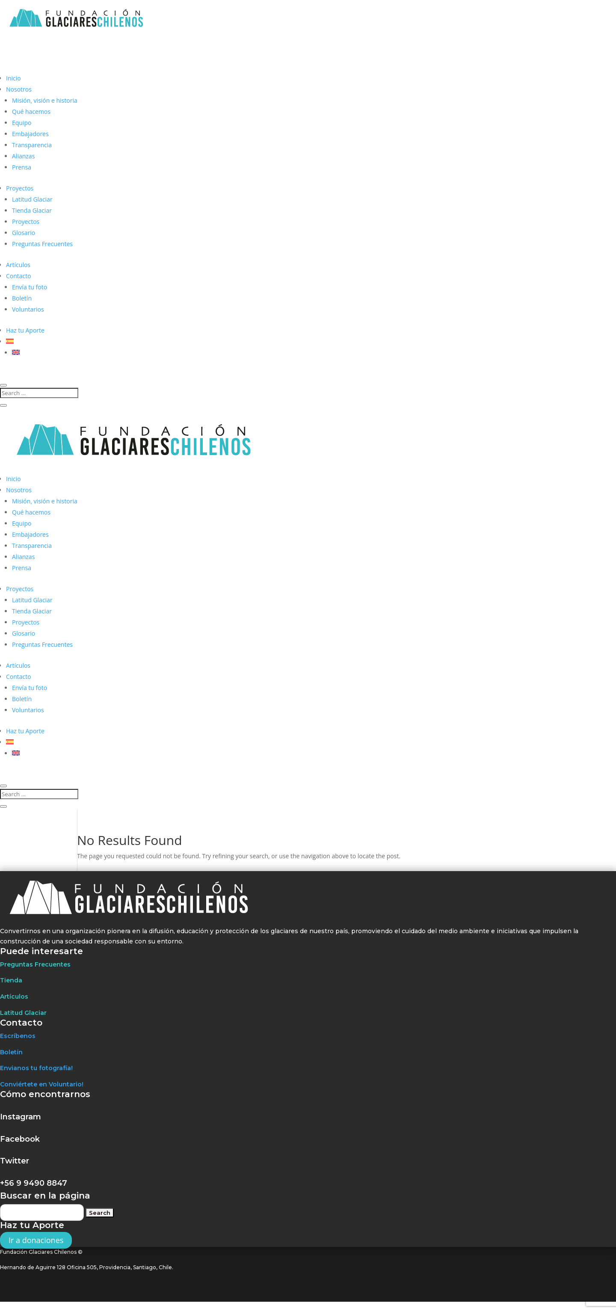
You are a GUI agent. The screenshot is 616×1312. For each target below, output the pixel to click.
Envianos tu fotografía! (36, 1068)
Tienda (11, 980)
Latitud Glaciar (32, 199)
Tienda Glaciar (32, 210)
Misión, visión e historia (44, 100)
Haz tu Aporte (25, 330)
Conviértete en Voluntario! (41, 1084)
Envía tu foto (29, 287)
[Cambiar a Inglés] (16, 352)
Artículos (18, 265)
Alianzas (23, 156)
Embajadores (30, 134)
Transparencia (32, 145)
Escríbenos (18, 1036)
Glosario (23, 233)
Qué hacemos (31, 111)
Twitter (14, 1161)
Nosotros (19, 89)
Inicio (13, 78)
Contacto (18, 276)
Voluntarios (28, 309)
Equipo (21, 123)
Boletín (22, 298)
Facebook (20, 1139)
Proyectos (19, 188)
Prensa (21, 167)
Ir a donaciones (36, 1240)
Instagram (20, 1117)
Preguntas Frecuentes (42, 244)
